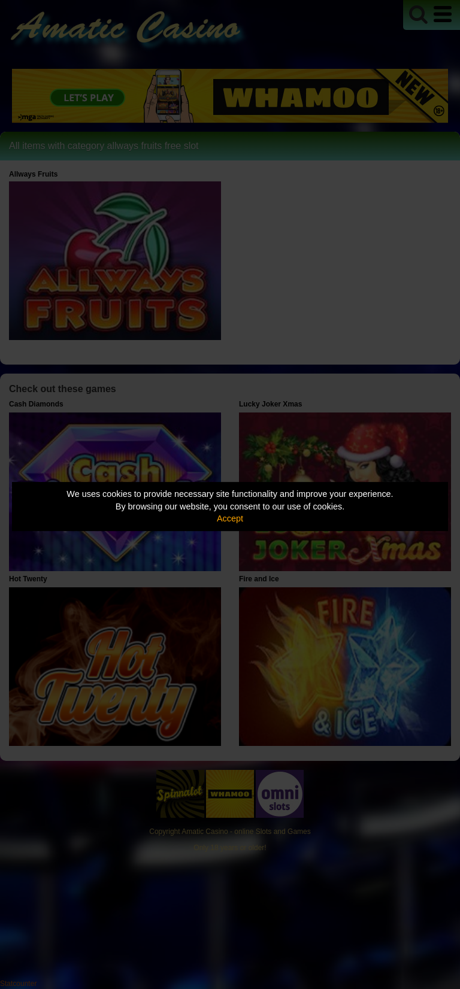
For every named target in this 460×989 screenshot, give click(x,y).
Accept (230, 518)
